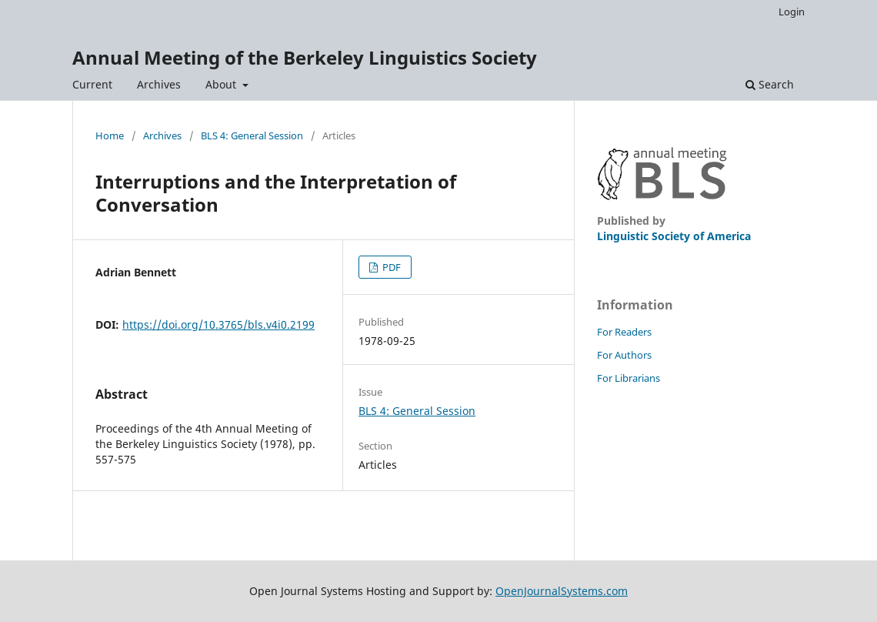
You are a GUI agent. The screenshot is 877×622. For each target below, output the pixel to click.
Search (769, 84)
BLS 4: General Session (252, 135)
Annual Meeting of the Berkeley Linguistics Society (304, 57)
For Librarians (628, 378)
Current (92, 84)
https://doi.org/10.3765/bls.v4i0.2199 (218, 324)
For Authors (624, 355)
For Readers (624, 332)
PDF (390, 267)
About (222, 84)
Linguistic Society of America (674, 236)
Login (792, 11)
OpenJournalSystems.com (561, 591)
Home (109, 135)
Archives (159, 84)
